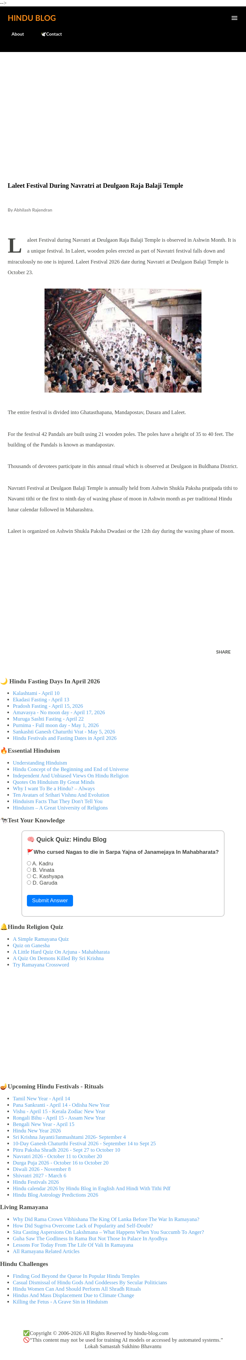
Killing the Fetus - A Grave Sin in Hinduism (60, 1302)
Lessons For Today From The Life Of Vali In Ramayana (73, 1245)
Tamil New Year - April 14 (41, 1099)
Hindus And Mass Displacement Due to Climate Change (73, 1295)
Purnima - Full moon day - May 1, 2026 (56, 725)
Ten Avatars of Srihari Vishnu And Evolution (61, 795)
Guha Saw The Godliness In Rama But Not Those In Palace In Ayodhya (90, 1238)
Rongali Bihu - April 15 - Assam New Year (59, 1118)
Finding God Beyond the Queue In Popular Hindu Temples (76, 1276)
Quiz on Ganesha (31, 945)
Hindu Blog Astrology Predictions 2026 (55, 1195)
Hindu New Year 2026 (37, 1131)
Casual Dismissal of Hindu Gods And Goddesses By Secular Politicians (90, 1282)
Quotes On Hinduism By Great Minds (53, 782)
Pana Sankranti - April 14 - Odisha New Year (61, 1105)
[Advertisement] (123, 103)
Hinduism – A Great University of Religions (60, 808)
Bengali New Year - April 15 (43, 1124)
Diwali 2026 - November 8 (42, 1169)
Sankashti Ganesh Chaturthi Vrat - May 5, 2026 (64, 732)
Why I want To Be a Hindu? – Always (54, 788)
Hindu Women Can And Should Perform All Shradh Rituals (77, 1289)
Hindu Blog (32, 17)
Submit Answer (50, 900)
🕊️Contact (47, 34)
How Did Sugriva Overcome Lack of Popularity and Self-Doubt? (83, 1226)
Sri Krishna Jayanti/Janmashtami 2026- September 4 (69, 1137)
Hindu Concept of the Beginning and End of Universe (71, 769)
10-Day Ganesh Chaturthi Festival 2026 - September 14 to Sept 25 (84, 1143)
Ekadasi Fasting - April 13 (41, 700)
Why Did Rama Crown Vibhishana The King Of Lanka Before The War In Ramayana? (106, 1219)
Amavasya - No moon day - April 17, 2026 (59, 712)
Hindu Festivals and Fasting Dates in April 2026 (65, 738)
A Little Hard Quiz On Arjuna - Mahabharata (61, 952)
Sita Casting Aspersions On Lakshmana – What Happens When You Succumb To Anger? (108, 1232)
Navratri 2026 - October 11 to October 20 (57, 1156)
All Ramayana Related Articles (46, 1251)
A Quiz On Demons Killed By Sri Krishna (58, 958)
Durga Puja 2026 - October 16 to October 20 (61, 1163)
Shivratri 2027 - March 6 (39, 1176)
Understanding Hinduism (40, 763)
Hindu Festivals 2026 (36, 1182)
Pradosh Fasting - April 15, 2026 (48, 706)
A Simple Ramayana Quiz (41, 939)
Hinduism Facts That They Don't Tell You (57, 801)
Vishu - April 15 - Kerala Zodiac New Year (59, 1111)
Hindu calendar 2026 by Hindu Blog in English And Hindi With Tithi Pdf (91, 1188)
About (14, 34)
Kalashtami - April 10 (36, 693)
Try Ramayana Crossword (41, 965)
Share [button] (223, 651)
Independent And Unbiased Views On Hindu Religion (70, 776)
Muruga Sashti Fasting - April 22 (48, 719)
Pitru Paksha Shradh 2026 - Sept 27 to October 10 (66, 1150)
